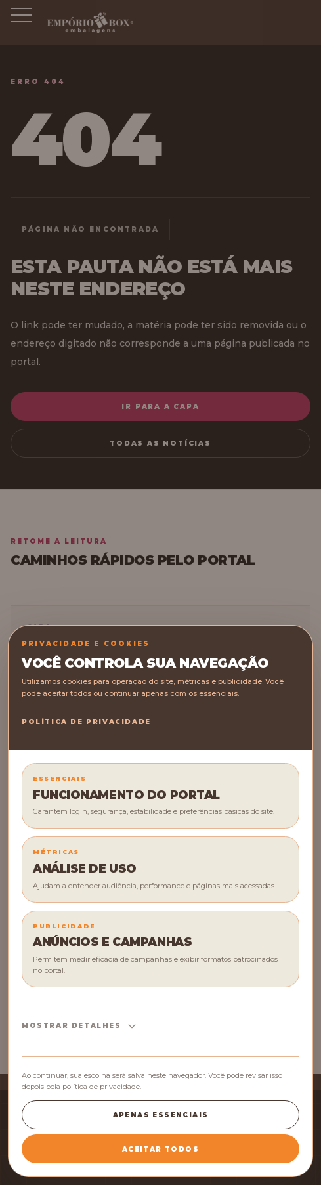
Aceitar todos (160, 1149)
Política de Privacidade (86, 722)
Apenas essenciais (161, 1115)
